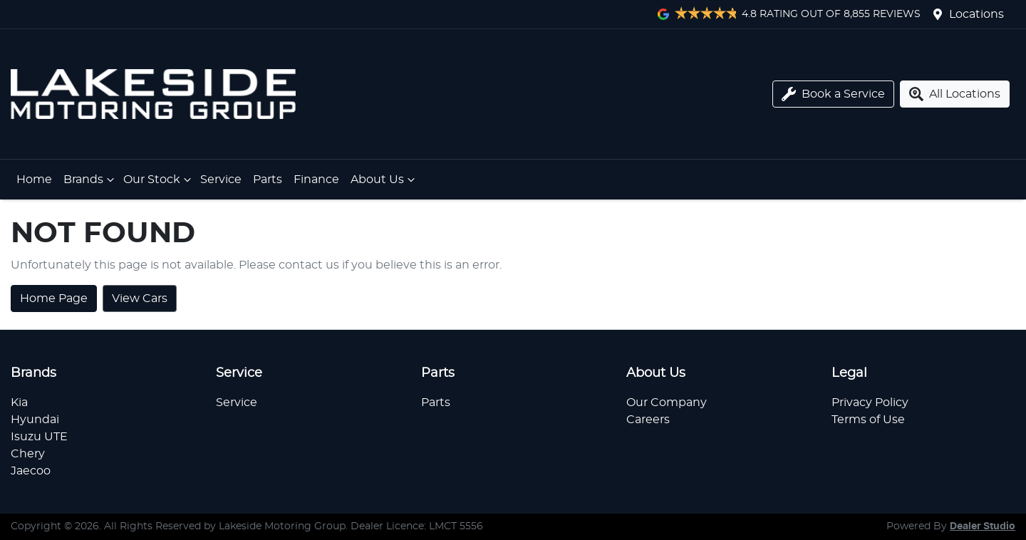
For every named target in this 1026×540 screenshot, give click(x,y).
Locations (976, 14)
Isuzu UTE (39, 436)
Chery (28, 453)
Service (221, 179)
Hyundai (35, 419)
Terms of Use (868, 419)
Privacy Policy (869, 402)
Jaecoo (31, 471)
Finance (316, 179)
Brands (90, 179)
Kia (19, 402)
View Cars (139, 298)
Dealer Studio (982, 526)
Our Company (666, 402)
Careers (648, 419)
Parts (267, 179)
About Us (384, 179)
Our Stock (159, 179)
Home (34, 179)
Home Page (54, 298)
